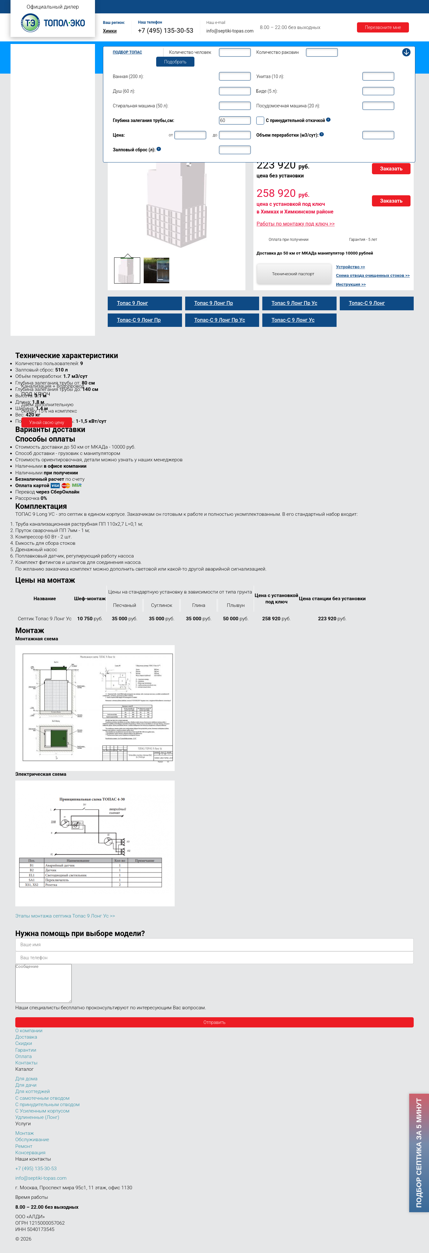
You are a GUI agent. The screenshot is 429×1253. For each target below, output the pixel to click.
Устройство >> (350, 266)
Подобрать (175, 61)
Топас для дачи (30, 88)
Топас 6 (25, 115)
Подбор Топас (127, 52)
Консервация (30, 1160)
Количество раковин (277, 52)
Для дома (26, 1086)
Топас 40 (26, 283)
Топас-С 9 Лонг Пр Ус (43, 219)
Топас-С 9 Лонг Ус (40, 206)
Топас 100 (27, 321)
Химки (110, 30)
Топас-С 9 (31, 152)
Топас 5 (25, 106)
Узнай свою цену (46, 422)
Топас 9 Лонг (35, 172)
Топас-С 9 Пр (35, 165)
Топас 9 (25, 144)
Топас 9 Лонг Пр (38, 186)
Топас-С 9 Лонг (37, 179)
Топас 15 (26, 245)
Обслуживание (214, 7)
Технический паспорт (293, 273)
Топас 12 (26, 236)
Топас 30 (26, 274)
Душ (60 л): (124, 91)
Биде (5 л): (266, 91)
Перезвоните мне (383, 27)
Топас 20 (26, 265)
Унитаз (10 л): (270, 76)
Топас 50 (26, 292)
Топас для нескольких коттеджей (48, 256)
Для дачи (25, 1093)
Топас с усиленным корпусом (44, 68)
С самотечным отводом (42, 1106)
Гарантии (335, 7)
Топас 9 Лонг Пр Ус (41, 212)
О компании (146, 7)
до (215, 135)
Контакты (391, 7)
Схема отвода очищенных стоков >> (373, 275)
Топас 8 (25, 135)
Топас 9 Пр (33, 159)
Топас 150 (27, 330)
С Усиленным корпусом (42, 1118)
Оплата (275, 7)
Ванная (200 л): (128, 76)
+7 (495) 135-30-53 (165, 30)
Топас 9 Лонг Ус (38, 199)
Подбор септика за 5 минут (419, 1153)
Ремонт (248, 7)
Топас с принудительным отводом (49, 58)
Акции (363, 7)
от (171, 135)
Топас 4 (25, 97)
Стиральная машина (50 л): (140, 105)
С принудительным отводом (47, 1112)
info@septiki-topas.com (230, 30)
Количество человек (190, 52)
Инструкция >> (351, 284)
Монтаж (178, 7)
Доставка (304, 7)
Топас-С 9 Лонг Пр (40, 192)
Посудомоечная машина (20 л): (288, 105)
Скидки (23, 1051)
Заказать (391, 169)
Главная (114, 7)
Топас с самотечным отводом (45, 49)
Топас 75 (26, 301)
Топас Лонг (25, 78)
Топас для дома (30, 126)
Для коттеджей (32, 1099)
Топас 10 (26, 227)
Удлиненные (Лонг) (37, 1125)
